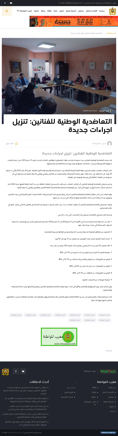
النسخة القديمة (67, 397)
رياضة (43, 11)
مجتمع (81, 11)
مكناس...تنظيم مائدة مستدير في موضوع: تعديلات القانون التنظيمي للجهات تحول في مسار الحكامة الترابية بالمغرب (24, 390)
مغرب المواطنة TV (24, 11)
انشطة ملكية (71, 11)
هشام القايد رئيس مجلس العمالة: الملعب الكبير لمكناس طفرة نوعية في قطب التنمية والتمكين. (24, 416)
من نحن (70, 387)
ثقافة (49, 11)
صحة (55, 11)
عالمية (36, 11)
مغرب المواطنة (111, 33)
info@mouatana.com (15, 432)
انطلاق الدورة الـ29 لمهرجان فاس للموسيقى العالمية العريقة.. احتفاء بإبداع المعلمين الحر (25, 423)
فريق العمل (68, 392)
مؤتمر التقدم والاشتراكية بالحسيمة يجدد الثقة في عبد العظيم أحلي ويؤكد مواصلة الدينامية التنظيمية (25, 400)
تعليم (61, 11)
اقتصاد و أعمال (91, 11)
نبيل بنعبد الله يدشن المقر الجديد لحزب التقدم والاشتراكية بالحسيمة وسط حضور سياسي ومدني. (27, 408)
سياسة (102, 11)
